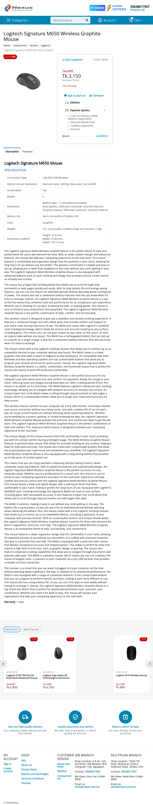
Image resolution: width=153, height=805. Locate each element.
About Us (26, 765)
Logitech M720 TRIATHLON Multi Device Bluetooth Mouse (21, 677)
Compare (96, 95)
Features (27, 151)
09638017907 (140, 6)
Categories (20, 20)
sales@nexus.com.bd (87, 786)
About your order (63, 765)
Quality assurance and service (75, 726)
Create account (8, 770)
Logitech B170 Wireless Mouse (131, 675)
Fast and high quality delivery (25, 726)
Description (12, 151)
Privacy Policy (29, 769)
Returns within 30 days (125, 726)
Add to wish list (74, 95)
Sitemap (26, 783)
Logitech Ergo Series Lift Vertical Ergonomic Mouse (56, 677)
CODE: (97, 59)
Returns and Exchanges (35, 774)
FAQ (23, 760)
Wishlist (61, 771)
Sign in (7, 764)
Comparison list (64, 777)
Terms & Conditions (32, 778)
